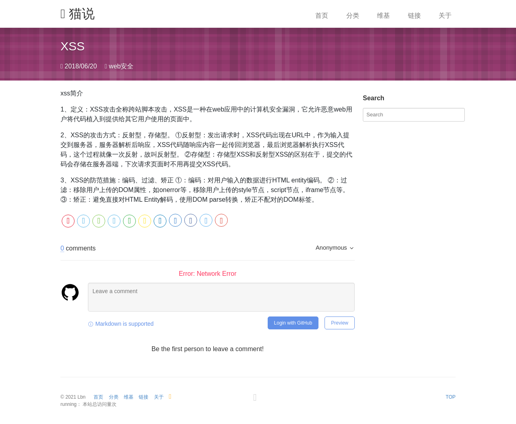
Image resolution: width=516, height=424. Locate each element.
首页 (321, 15)
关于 (445, 15)
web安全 (121, 66)
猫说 (77, 13)
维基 (383, 15)
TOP (451, 397)
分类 (352, 15)
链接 (414, 15)
